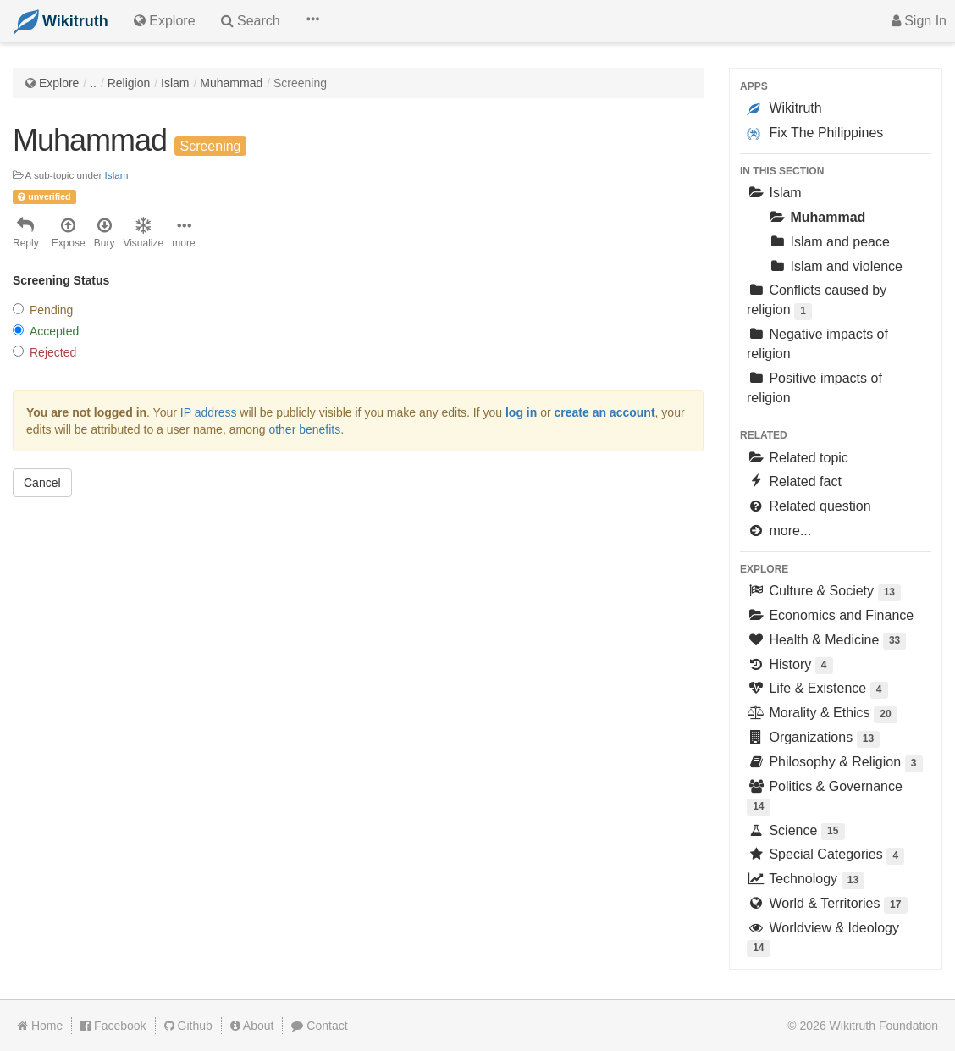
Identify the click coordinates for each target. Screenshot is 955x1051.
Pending (43, 310)
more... (779, 530)
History (790, 666)
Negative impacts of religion (817, 344)
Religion (129, 83)
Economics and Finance (830, 615)
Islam (175, 83)
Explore (59, 83)
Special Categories (825, 856)
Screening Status (61, 280)
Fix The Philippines (815, 133)
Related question (809, 506)
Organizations (813, 739)
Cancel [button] (42, 483)
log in (521, 412)
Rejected (44, 352)
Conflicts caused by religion (816, 301)
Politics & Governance (825, 797)
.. (93, 83)
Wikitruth (784, 108)
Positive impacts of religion (814, 388)
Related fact (794, 481)
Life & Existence (817, 690)
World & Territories (827, 905)
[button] (312, 21)
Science (796, 832)
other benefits (304, 429)
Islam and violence (835, 266)
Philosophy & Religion (835, 763)
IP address (208, 412)
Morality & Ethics (822, 714)
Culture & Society (824, 592)
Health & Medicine (826, 641)
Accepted (46, 331)
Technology (805, 880)
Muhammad (231, 83)
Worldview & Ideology (823, 939)
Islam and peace (829, 242)
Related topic (797, 458)
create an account (605, 412)
